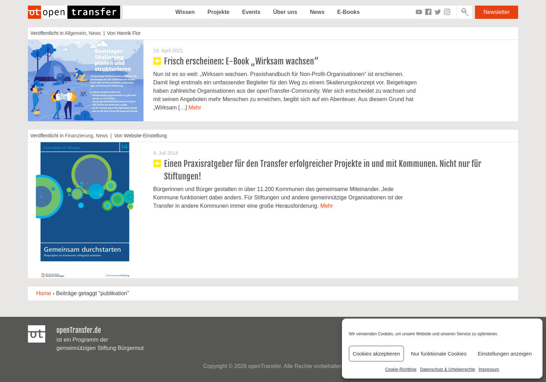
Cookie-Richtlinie (400, 369)
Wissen (185, 12)
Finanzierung (79, 135)
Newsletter (496, 12)
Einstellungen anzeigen (505, 354)
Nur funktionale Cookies (439, 354)
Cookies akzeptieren (376, 354)
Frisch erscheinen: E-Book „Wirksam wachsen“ (241, 61)
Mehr (194, 107)
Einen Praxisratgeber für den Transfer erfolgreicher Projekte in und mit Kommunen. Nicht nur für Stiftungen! (322, 170)
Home (43, 293)
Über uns (285, 12)
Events (251, 12)
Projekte (218, 12)
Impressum (488, 369)
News (317, 12)
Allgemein (75, 33)
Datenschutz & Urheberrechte (447, 369)
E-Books (348, 12)
